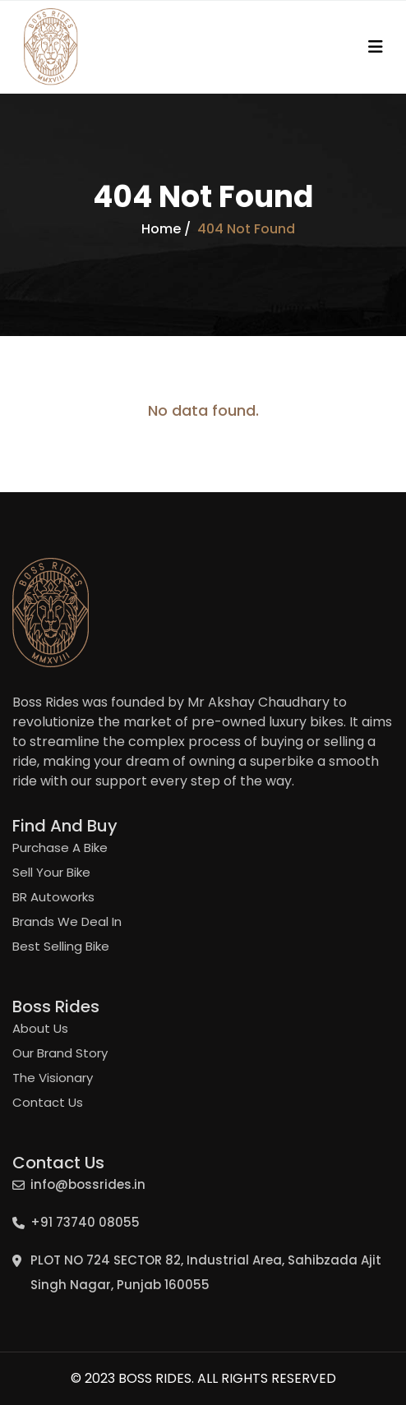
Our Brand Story (60, 1053)
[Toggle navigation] (376, 47)
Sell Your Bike (51, 872)
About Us (40, 1028)
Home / (166, 229)
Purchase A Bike (60, 847)
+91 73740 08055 (85, 1222)
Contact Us (47, 1102)
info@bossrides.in (87, 1184)
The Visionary (52, 1077)
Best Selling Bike (60, 946)
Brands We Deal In (67, 921)
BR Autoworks (53, 896)
